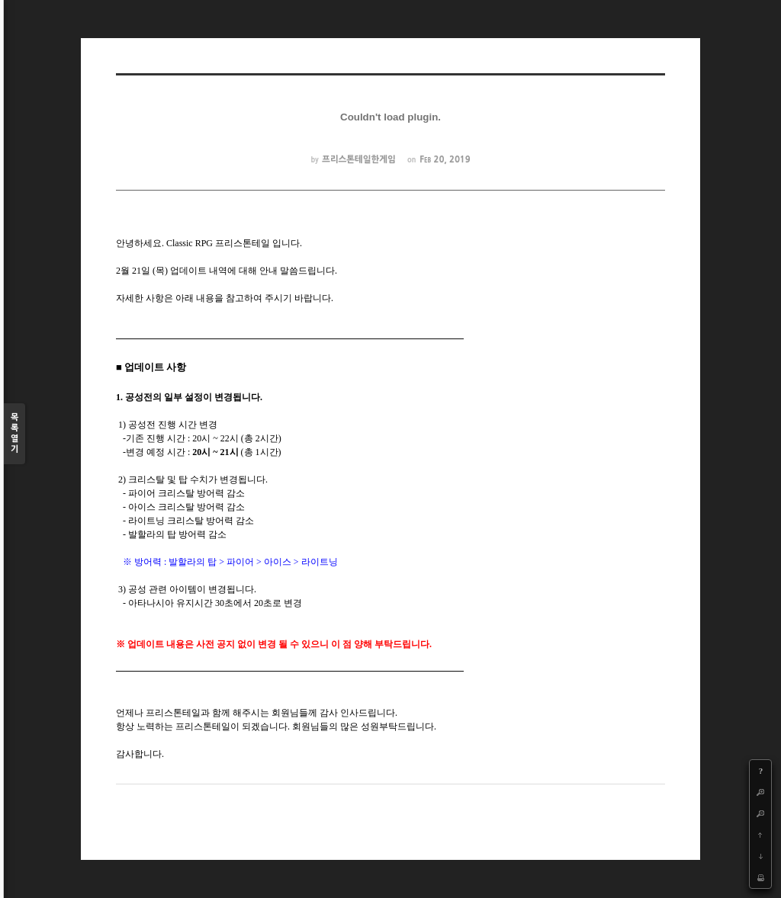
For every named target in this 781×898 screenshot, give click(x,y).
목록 (14, 434)
